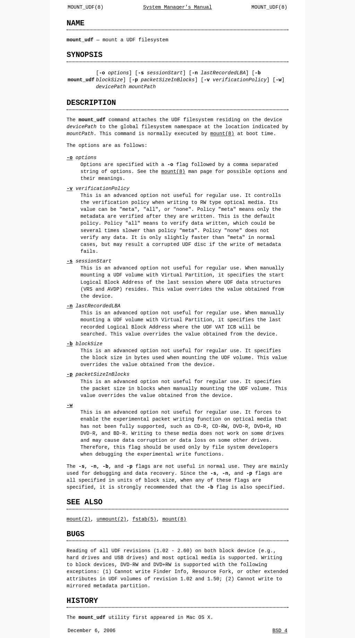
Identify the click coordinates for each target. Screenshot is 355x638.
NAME (76, 23)
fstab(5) (144, 519)
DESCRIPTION (91, 103)
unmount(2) (111, 519)
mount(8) (222, 133)
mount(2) (78, 519)
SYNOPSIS (85, 55)
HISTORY (82, 601)
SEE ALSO (85, 502)
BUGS (76, 534)
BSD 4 (279, 630)
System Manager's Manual (177, 7)
